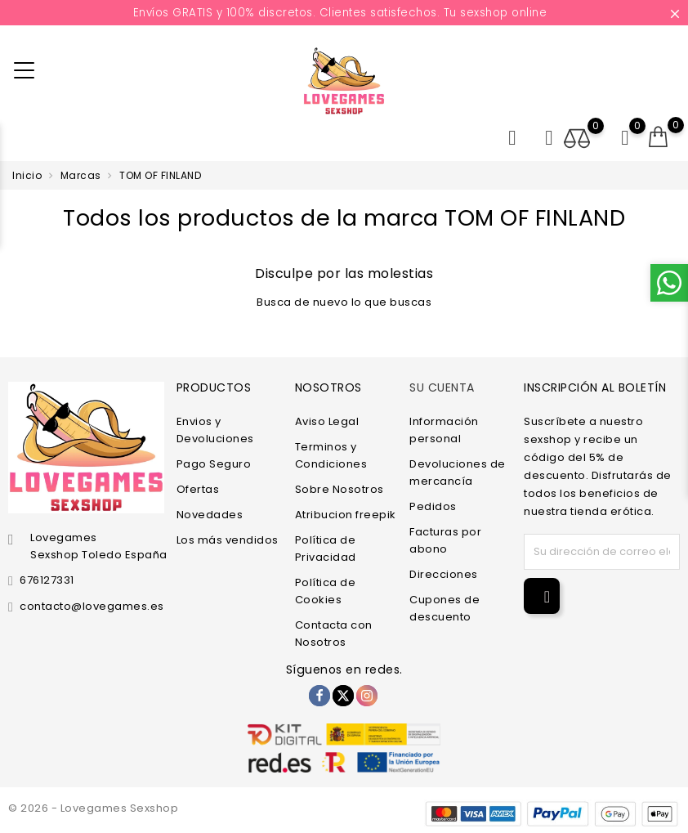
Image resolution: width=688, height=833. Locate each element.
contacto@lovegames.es (92, 606)
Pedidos (433, 506)
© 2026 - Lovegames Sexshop (93, 808)
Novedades (209, 514)
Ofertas (198, 489)
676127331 (47, 580)
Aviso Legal (327, 421)
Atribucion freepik (345, 514)
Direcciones (443, 574)
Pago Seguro (214, 464)
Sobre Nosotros (339, 489)
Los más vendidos (227, 540)
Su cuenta (442, 387)
